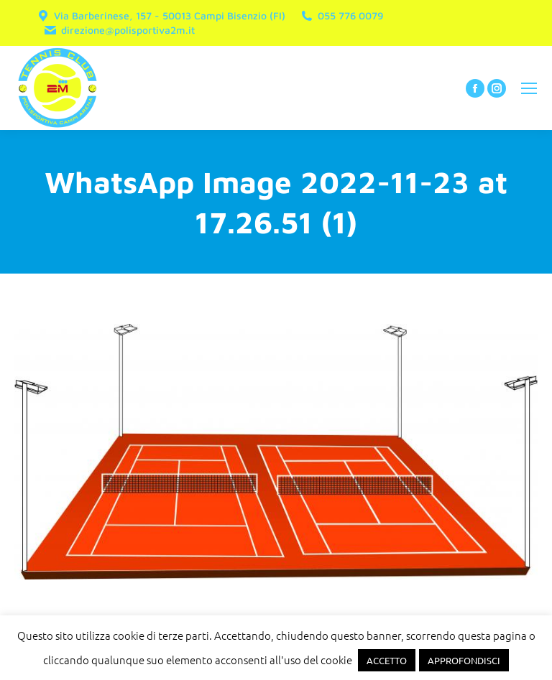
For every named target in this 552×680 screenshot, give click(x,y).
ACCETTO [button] (387, 660)
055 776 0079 (341, 16)
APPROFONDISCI (464, 660)
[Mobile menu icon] (529, 88)
